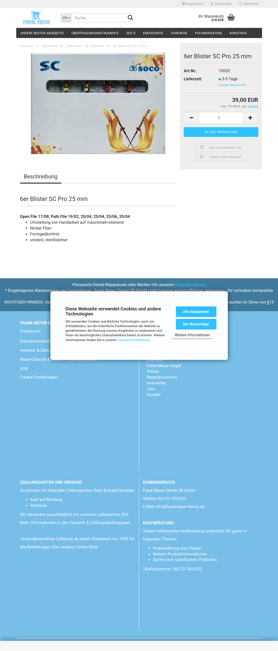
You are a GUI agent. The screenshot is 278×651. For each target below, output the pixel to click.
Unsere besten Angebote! (42, 33)
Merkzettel (248, 4)
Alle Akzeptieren (196, 312)
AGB (24, 368)
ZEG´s (131, 33)
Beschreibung (41, 176)
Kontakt (154, 394)
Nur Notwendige (196, 324)
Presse (153, 371)
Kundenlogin (221, 4)
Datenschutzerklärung (134, 340)
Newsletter (156, 383)
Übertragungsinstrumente (95, 33)
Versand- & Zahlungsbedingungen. (101, 522)
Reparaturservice (190, 284)
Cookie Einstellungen (39, 377)
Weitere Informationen (192, 335)
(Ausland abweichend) (232, 85)
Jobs (151, 388)
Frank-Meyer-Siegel (164, 365)
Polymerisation (208, 33)
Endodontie (153, 33)
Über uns (155, 360)
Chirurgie (179, 33)
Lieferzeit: (193, 79)
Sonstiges (238, 33)
